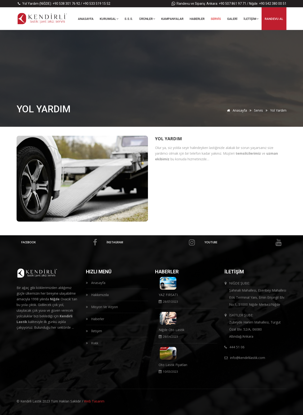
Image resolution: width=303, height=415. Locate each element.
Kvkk (92, 343)
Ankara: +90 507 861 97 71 (226, 3)
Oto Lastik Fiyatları (173, 365)
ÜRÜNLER (147, 19)
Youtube (243, 242)
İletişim (94, 331)
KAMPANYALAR (172, 19)
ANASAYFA (86, 19)
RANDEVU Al (274, 19)
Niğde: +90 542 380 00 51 (267, 3)
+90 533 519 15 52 (96, 3)
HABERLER (197, 19)
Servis (258, 110)
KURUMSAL (109, 19)
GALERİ (232, 19)
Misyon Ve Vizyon (102, 307)
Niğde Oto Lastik (171, 330)
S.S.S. (129, 19)
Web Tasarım (94, 401)
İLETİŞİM (251, 19)
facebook (59, 242)
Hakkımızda (97, 295)
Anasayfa (236, 110)
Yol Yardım (168, 138)
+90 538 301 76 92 (66, 3)
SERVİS (216, 19)
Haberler (95, 319)
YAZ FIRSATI (168, 295)
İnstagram (151, 242)
